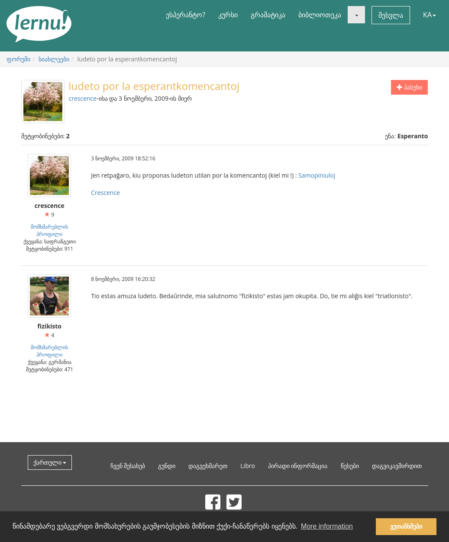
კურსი (228, 14)
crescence (83, 98)
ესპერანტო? (185, 14)
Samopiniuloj (316, 175)
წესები (350, 466)
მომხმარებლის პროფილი (49, 230)
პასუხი (410, 87)
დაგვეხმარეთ (207, 466)
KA (429, 14)
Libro (247, 466)
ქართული (50, 462)
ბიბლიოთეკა (319, 14)
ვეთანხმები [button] (406, 526)
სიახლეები (54, 59)
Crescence (105, 192)
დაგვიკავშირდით (397, 466)
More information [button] (327, 526)
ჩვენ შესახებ (127, 466)
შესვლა (390, 15)
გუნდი (166, 466)
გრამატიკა (268, 14)
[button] (356, 14)
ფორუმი (18, 59)
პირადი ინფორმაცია (298, 466)
